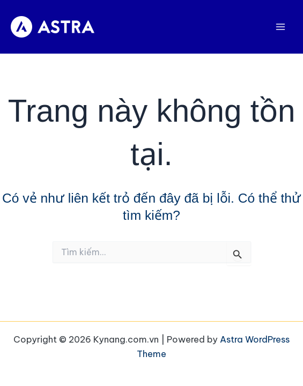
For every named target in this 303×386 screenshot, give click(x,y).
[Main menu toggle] (280, 27)
